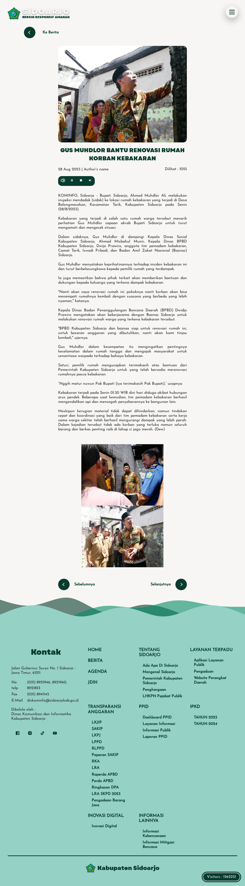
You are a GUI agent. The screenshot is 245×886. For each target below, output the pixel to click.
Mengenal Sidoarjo (159, 672)
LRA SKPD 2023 (106, 794)
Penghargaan (154, 690)
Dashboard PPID (157, 717)
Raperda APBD (105, 775)
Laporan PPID (155, 737)
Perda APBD (102, 781)
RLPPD (98, 749)
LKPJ (96, 735)
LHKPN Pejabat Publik (162, 696)
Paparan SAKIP (105, 755)
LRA (95, 768)
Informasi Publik (157, 730)
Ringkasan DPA (105, 787)
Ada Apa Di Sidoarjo (160, 666)
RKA (96, 761)
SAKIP (97, 729)
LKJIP (97, 722)
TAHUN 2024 (205, 724)
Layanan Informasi (159, 724)
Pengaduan (203, 672)
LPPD (97, 742)
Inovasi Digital (104, 826)
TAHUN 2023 (205, 717)
